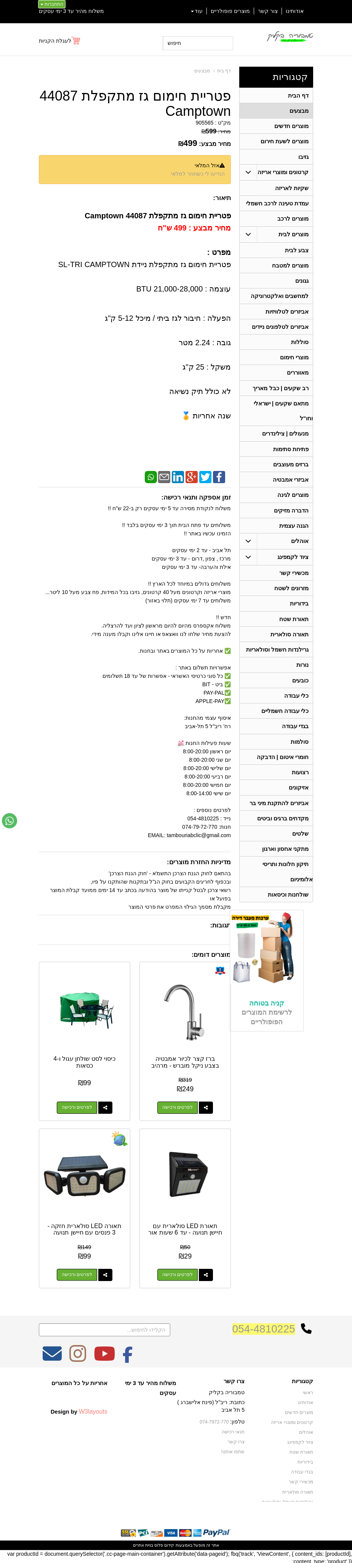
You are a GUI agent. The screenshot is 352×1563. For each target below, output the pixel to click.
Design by (79, 1409)
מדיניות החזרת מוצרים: (199, 862)
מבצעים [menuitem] (299, 111)
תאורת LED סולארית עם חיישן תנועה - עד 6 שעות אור (186, 1231)
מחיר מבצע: (215, 144)
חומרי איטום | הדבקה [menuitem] (282, 768)
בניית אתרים (143, 1543)
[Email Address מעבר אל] (52, 1357)
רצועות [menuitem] (300, 784)
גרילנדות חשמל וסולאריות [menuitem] (277, 659)
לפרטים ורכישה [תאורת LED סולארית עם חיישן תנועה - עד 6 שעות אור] (178, 1273)
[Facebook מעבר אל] (128, 1357)
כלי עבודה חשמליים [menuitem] (285, 721)
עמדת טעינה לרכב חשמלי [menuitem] (277, 205)
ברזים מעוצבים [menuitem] (291, 471)
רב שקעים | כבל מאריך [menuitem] (281, 393)
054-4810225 (263, 1327)
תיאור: (222, 198)
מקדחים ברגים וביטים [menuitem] (283, 831)
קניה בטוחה (266, 1017)
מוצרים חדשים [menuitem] (291, 126)
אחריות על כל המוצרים (79, 1381)
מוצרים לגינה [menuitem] (293, 502)
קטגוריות (290, 77)
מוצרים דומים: (211, 954)
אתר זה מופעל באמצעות (176, 1543)
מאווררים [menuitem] (298, 377)
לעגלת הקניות (55, 41)
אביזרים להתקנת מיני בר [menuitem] (279, 815)
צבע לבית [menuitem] (297, 252)
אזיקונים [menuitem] (299, 799)
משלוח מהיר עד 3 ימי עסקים (71, 11)
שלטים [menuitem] (300, 846)
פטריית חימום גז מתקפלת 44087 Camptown (135, 103)
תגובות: (220, 925)
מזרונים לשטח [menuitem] (291, 596)
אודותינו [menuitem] (295, 11)
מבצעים (202, 71)
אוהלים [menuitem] (300, 549)
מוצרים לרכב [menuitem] (293, 221)
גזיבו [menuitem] (303, 158)
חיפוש (174, 43)
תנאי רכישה (233, 1429)
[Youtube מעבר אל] (104, 1357)
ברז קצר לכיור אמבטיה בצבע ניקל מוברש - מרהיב (185, 1061)
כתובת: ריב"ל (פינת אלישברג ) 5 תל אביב (211, 1404)
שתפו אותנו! (233, 1449)
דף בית (224, 71)
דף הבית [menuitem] (298, 95)
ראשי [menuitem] (308, 1390)
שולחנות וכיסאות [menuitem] (288, 908)
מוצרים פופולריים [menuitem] (230, 11)
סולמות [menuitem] (300, 752)
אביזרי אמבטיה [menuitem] (291, 486)
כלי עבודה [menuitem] (296, 706)
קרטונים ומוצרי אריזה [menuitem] (283, 173)
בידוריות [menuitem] (299, 612)
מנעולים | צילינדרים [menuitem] (285, 439)
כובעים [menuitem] (300, 690)
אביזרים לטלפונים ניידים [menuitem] (280, 330)
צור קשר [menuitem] (268, 11)
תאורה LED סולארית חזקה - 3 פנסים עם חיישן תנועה (84, 1227)
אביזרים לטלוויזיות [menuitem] (287, 315)
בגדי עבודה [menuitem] (295, 737)
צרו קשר (234, 1379)
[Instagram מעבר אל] (77, 1357)
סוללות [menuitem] (300, 346)
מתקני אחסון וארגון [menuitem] (285, 862)
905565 (205, 123)
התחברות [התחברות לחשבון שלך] (51, 4)
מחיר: (216, 131)
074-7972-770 (214, 1420)
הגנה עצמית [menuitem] (294, 533)
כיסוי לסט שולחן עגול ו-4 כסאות (84, 1061)
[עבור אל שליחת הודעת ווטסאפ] (9, 820)
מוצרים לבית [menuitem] (293, 236)
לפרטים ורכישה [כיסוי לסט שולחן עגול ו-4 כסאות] (76, 1107)
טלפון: (237, 1420)
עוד (197, 11)
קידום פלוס (163, 1543)
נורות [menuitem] (302, 674)
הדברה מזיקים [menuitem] (291, 517)
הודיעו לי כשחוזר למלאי (198, 174)
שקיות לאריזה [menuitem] (292, 189)
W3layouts (93, 1409)
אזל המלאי (207, 165)
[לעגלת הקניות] (60, 41)
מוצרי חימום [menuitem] (294, 362)
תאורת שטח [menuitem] (294, 628)
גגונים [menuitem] (302, 283)
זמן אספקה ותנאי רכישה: (196, 497)
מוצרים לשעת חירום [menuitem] (285, 142)
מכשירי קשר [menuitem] (294, 581)
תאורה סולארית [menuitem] (289, 643)
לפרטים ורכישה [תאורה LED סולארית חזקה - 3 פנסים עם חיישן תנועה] (76, 1273)
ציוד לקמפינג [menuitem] (293, 565)
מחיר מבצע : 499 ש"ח (194, 228)
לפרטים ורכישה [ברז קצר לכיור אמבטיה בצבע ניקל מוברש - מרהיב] (178, 1107)
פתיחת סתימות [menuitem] (291, 455)
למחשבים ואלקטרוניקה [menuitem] (280, 299)
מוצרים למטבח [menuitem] (290, 268)
